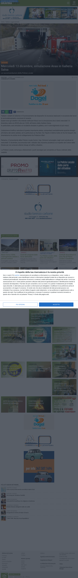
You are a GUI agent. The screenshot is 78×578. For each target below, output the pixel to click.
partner (17, 275)
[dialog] (39, 289)
